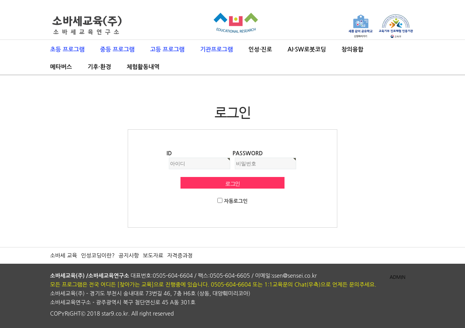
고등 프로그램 (167, 49)
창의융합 (352, 49)
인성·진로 (260, 49)
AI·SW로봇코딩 (307, 49)
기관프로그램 (216, 49)
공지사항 (128, 255)
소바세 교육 (63, 255)
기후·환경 (99, 67)
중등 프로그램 (117, 49)
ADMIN (398, 277)
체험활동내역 (143, 67)
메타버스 (61, 67)
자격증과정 (180, 255)
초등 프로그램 (67, 49)
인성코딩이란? (98, 255)
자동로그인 (236, 201)
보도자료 (153, 255)
